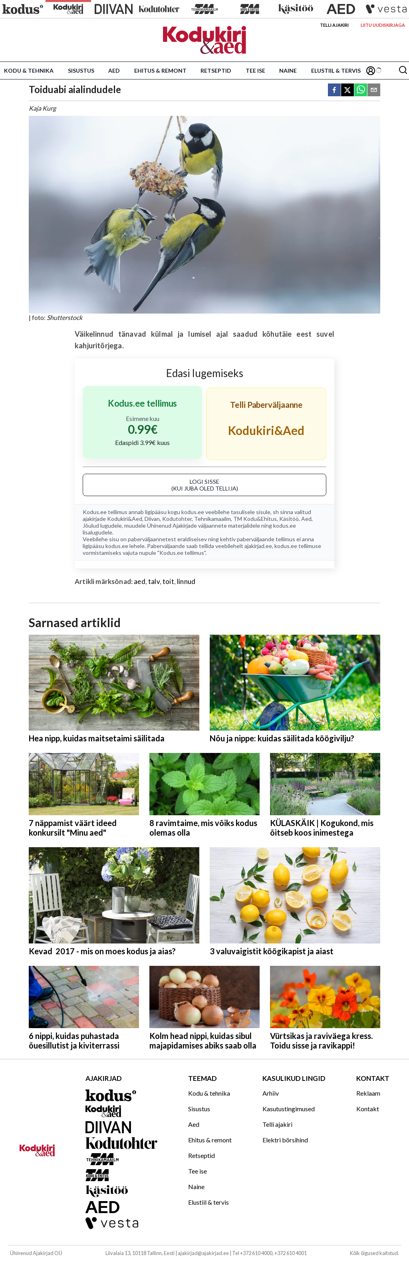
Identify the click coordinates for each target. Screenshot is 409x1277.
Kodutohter (177, 518)
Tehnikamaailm (212, 518)
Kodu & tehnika (29, 70)
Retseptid (216, 70)
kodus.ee (192, 511)
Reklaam (368, 1093)
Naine (288, 70)
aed (139, 581)
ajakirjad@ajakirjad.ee (203, 1253)
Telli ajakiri (334, 25)
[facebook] (334, 90)
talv (154, 581)
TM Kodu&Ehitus (255, 518)
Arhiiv (270, 1093)
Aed (114, 70)
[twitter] (347, 90)
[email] (373, 90)
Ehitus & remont (160, 70)
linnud (186, 581)
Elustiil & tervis (336, 70)
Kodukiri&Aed (124, 518)
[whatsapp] (360, 90)
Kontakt (367, 1108)
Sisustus (81, 70)
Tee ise (255, 70)
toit (168, 581)
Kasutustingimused (288, 1108)
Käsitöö (289, 518)
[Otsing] (403, 70)
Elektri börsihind (285, 1140)
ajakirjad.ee (258, 545)
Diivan (152, 518)
